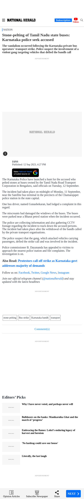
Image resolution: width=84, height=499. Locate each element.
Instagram (63, 272)
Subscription (63, 20)
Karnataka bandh (39, 317)
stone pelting (9, 317)
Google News (48, 272)
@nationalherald (53, 278)
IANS (15, 161)
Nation (8, 29)
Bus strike (24, 317)
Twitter (35, 272)
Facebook (24, 272)
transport (55, 317)
